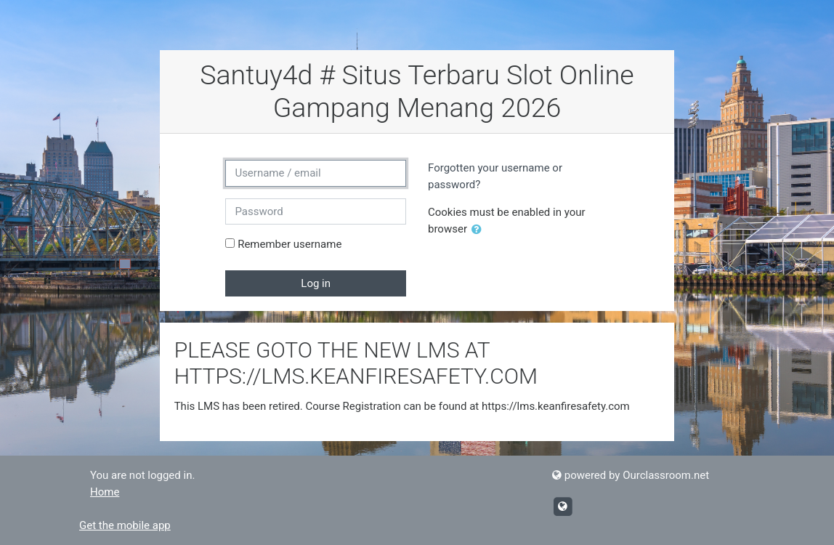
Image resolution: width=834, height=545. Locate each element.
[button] (479, 230)
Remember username (289, 244)
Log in (316, 283)
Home (104, 491)
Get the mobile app (125, 525)
